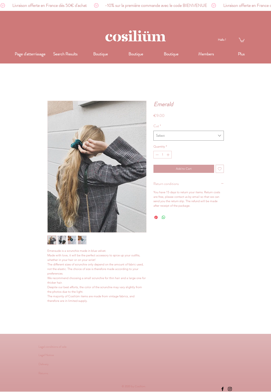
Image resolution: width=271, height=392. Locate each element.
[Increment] (168, 154)
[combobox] (188, 136)
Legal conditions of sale (52, 346)
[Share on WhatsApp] (163, 217)
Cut (157, 126)
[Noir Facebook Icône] (222, 389)
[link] (241, 39)
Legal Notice (46, 355)
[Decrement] (156, 154)
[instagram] (230, 389)
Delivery (43, 364)
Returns (43, 373)
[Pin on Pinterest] (156, 217)
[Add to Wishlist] (220, 169)
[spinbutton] (162, 154)
